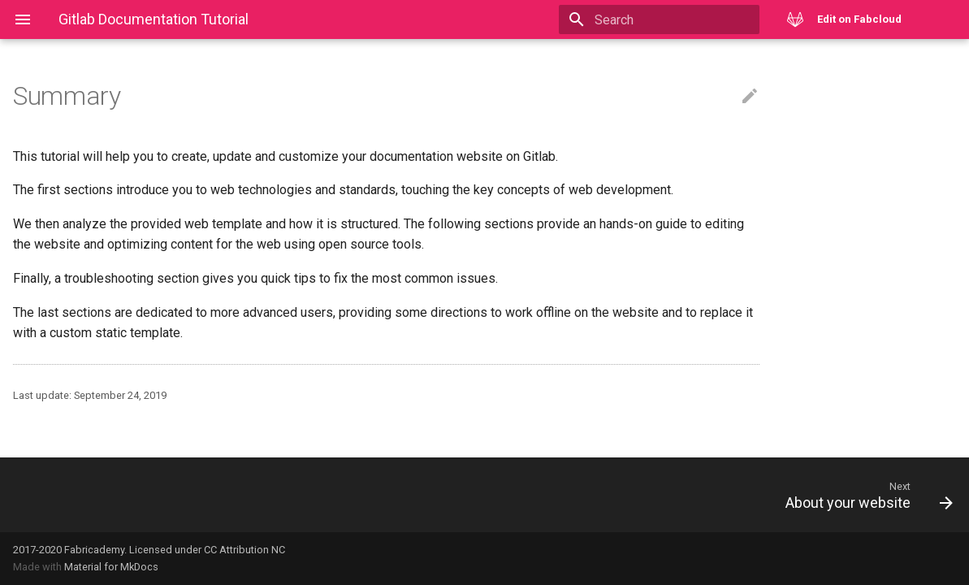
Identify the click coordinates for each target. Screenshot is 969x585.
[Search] (664, 19)
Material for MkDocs (111, 567)
